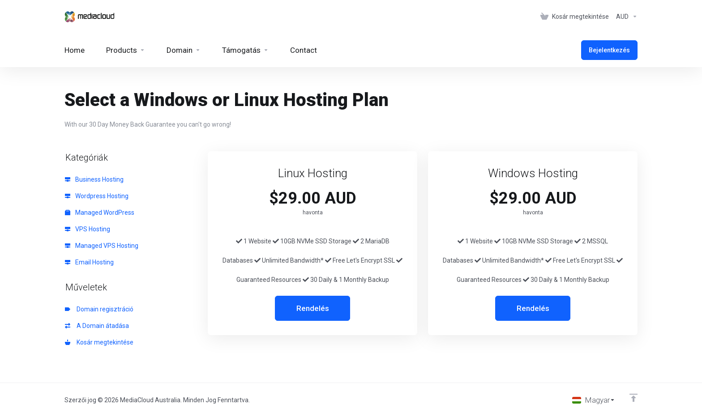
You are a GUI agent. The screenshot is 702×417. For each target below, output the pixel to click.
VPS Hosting (87, 229)
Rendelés (312, 308)
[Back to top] (633, 397)
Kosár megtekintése (99, 342)
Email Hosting (89, 262)
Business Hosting (94, 179)
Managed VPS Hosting (101, 245)
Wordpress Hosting (96, 196)
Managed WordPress (99, 212)
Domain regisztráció (99, 309)
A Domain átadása (97, 325)
